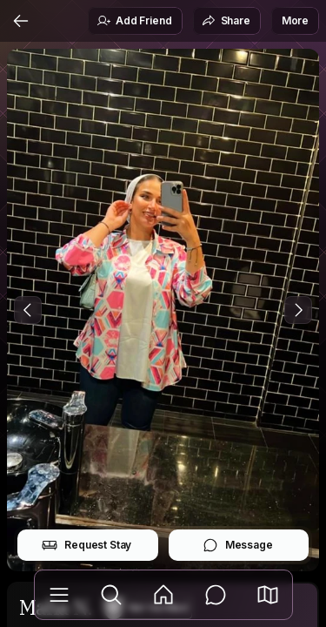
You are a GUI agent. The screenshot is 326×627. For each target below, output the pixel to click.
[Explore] (111, 594)
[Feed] (163, 594)
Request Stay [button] (86, 545)
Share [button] (226, 21)
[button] (267, 594)
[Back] (21, 21)
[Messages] (215, 594)
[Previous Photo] (28, 310)
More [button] (295, 20)
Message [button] (238, 545)
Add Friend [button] (133, 21)
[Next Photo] (298, 310)
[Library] (59, 594)
